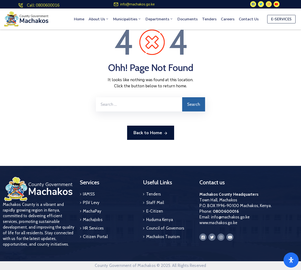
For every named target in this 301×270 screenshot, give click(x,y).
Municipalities (127, 19)
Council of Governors (165, 228)
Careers (228, 19)
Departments (159, 19)
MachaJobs (93, 219)
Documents (187, 19)
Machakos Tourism (163, 236)
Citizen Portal (95, 236)
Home (79, 19)
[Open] (291, 260)
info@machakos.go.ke (137, 4)
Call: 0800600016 (43, 5)
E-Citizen (154, 211)
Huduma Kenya (159, 219)
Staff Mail (155, 202)
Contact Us (249, 19)
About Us (99, 19)
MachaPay (92, 211)
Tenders (209, 19)
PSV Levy (91, 202)
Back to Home (150, 133)
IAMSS (89, 194)
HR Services (93, 228)
